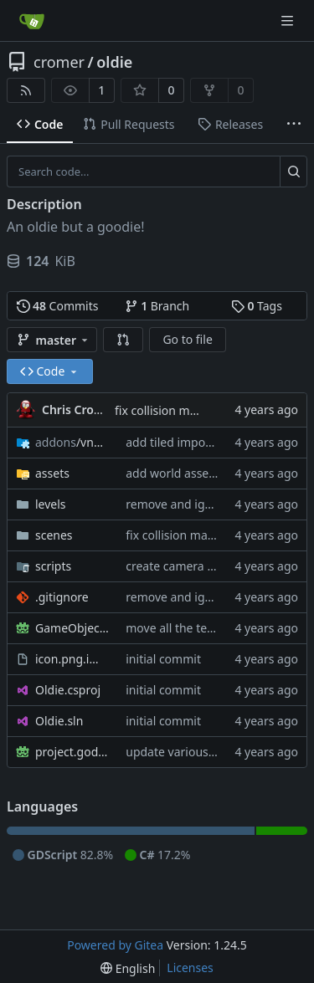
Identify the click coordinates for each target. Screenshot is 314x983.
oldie (114, 62)
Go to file (187, 339)
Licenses (190, 967)
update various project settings (211, 752)
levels (50, 504)
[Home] (31, 21)
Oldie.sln (59, 721)
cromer (59, 62)
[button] (123, 339)
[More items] (294, 124)
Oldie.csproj (67, 690)
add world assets (172, 473)
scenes (54, 535)
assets (52, 473)
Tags (256, 306)
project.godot (72, 752)
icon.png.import (72, 659)
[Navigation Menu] (289, 20)
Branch (157, 306)
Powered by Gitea (115, 945)
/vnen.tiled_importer (72, 442)
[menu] (127, 968)
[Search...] (293, 171)
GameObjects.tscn (72, 628)
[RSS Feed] (26, 90)
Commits (58, 306)
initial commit (163, 659)
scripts (53, 566)
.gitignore (62, 597)
